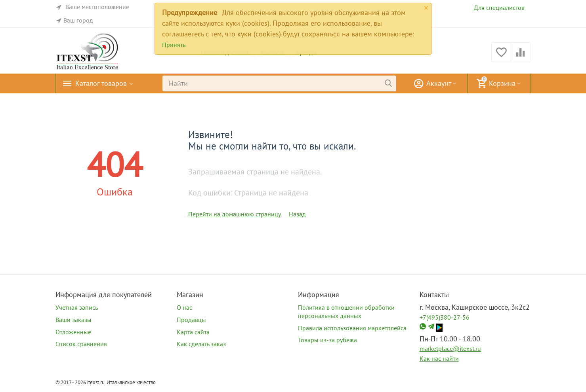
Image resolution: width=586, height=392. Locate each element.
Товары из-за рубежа (327, 340)
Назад (297, 214)
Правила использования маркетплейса (352, 328)
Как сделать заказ (201, 344)
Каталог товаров (101, 83)
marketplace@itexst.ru (450, 348)
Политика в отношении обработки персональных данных (346, 311)
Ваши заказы (73, 320)
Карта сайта (193, 332)
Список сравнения (81, 344)
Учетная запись (76, 307)
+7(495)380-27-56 (445, 317)
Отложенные (73, 332)
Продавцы (191, 320)
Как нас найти (439, 358)
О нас (184, 307)
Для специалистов (499, 7)
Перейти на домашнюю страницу (234, 214)
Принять (173, 45)
